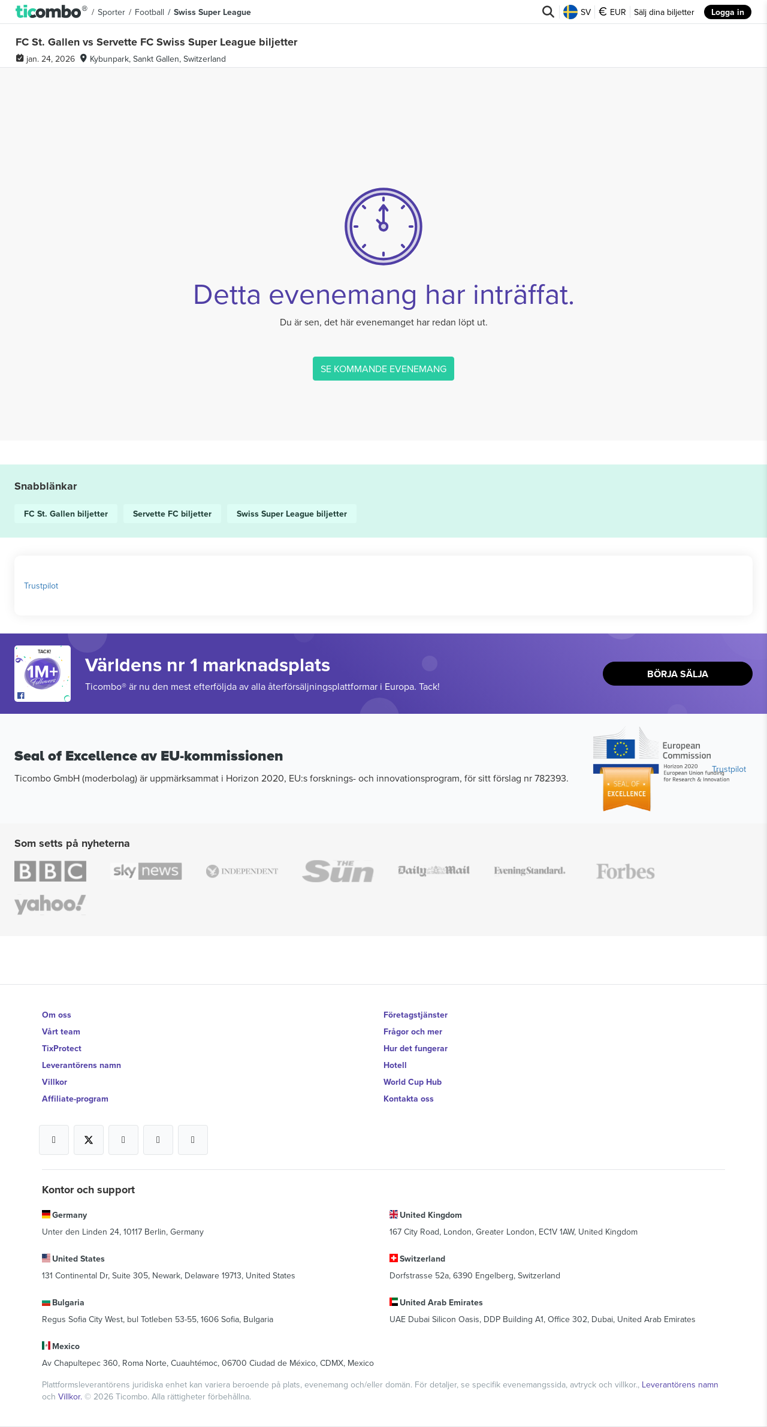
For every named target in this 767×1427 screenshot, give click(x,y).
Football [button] (149, 12)
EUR (612, 12)
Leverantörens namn (81, 1065)
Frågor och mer (413, 1031)
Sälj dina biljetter (664, 12)
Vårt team (61, 1031)
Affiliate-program (75, 1099)
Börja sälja (677, 674)
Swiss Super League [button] (212, 12)
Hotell (395, 1065)
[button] (52, 12)
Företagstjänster (416, 1015)
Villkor (54, 1082)
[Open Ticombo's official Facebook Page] (44, 696)
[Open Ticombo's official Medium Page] (158, 1140)
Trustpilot (41, 586)
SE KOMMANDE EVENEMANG (383, 368)
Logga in (727, 12)
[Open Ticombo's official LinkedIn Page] (193, 1140)
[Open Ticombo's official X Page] (89, 1140)
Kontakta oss (409, 1099)
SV (577, 12)
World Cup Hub (413, 1082)
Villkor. (71, 1396)
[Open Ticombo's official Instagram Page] (123, 1140)
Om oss (56, 1015)
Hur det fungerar (416, 1048)
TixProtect (61, 1048)
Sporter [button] (111, 12)
